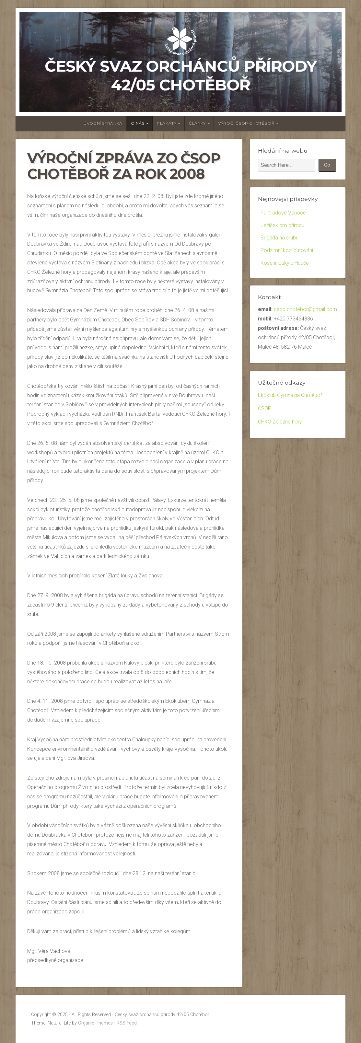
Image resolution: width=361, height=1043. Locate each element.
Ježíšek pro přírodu (282, 225)
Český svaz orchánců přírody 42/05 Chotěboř (181, 75)
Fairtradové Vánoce (283, 213)
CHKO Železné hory (280, 422)
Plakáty (166, 123)
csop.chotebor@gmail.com (305, 309)
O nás (138, 123)
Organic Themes (95, 1023)
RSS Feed (127, 1023)
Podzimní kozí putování (287, 250)
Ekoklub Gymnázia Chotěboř (290, 395)
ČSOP (264, 408)
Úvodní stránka (103, 123)
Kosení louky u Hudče (285, 263)
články (197, 123)
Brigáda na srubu (279, 238)
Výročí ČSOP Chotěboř (246, 123)
